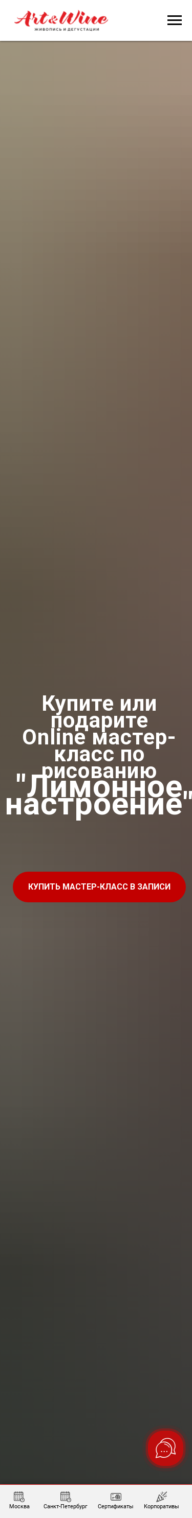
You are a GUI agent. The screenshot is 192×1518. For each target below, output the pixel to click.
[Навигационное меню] (174, 20)
